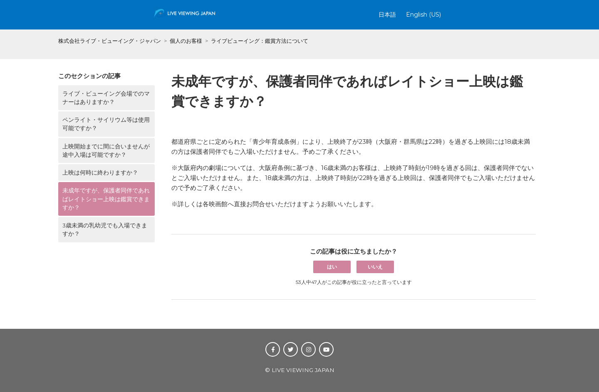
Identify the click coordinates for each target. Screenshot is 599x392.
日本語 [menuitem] (387, 14)
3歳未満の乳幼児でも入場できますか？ (104, 229)
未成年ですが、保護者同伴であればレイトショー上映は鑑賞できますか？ (106, 199)
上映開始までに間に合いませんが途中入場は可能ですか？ (106, 150)
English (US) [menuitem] (423, 14)
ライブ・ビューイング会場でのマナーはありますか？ (106, 97)
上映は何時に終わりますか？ (100, 172)
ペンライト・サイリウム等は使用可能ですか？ (106, 123)
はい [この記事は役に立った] (332, 267)
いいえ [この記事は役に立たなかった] (375, 267)
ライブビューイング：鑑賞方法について (259, 40)
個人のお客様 (186, 40)
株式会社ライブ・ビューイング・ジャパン (109, 40)
